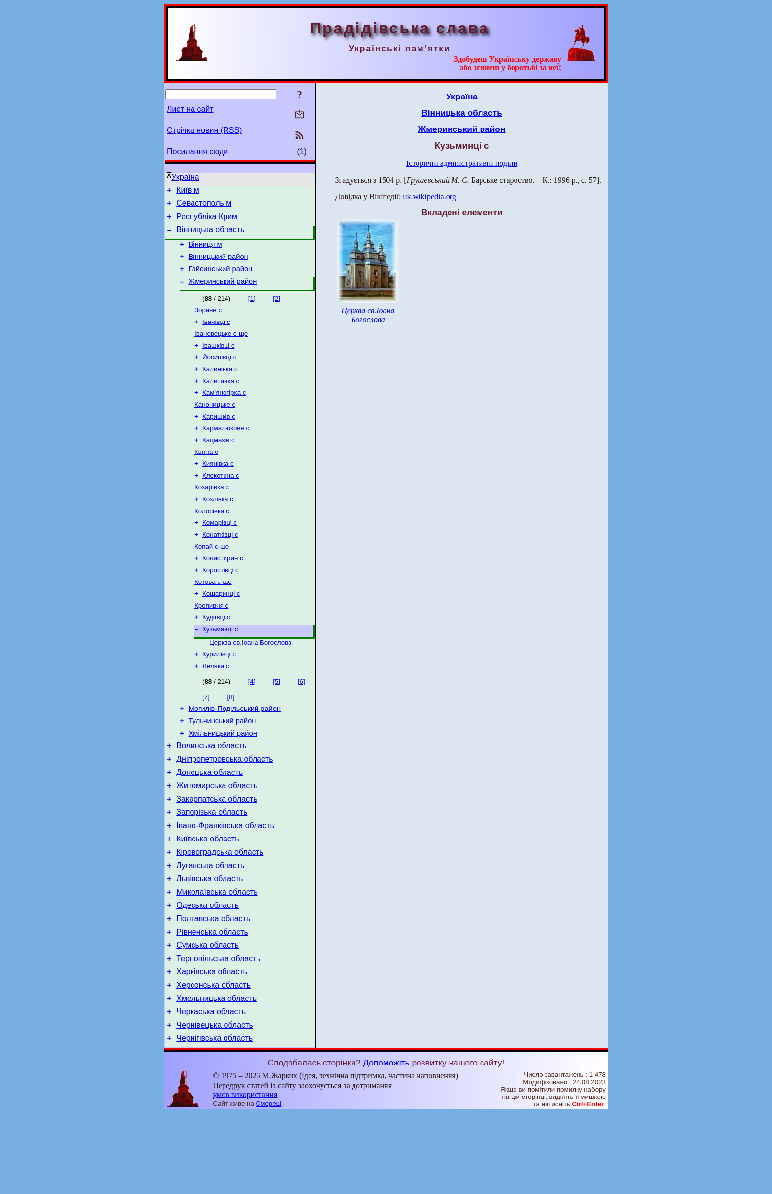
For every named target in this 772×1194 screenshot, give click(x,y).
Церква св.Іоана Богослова (250, 682)
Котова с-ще (213, 617)
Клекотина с (220, 502)
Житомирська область (216, 838)
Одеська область (207, 971)
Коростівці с (220, 604)
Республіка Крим (206, 221)
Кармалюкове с (225, 450)
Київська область (207, 897)
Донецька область (209, 823)
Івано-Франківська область (225, 882)
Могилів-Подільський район (235, 752)
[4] (252, 724)
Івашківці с (218, 361)
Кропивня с (211, 642)
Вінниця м (205, 252)
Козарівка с (211, 514)
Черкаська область (211, 1089)
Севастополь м (203, 206)
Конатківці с (220, 566)
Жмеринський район (223, 293)
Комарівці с (219, 553)
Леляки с (215, 708)
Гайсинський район (221, 279)
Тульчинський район (222, 766)
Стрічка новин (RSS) (204, 130)
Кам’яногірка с (224, 412)
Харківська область (211, 1045)
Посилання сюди (197, 151)
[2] (276, 310)
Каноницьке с (214, 425)
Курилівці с (219, 695)
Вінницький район (218, 265)
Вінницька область (210, 235)
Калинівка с (220, 386)
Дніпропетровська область (224, 809)
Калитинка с (220, 399)
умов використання (245, 1175)
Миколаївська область (216, 956)
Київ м (187, 191)
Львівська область (209, 941)
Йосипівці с (219, 374)
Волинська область (211, 794)
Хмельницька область (216, 1074)
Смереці (269, 1184)
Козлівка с (217, 527)
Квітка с (206, 476)
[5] (276, 724)
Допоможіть (386, 1143)
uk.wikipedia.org (429, 197)
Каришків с (218, 438)
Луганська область (210, 927)
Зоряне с (208, 322)
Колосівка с (211, 540)
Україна (185, 177)
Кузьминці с (220, 668)
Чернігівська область (214, 1119)
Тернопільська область (218, 1030)
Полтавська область (213, 986)
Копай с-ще (211, 578)
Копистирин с (222, 591)
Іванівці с (216, 335)
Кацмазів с (218, 463)
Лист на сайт (190, 109)
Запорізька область (211, 868)
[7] (206, 739)
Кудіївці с (216, 655)
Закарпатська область (216, 853)
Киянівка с (218, 489)
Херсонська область (213, 1060)
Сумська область (207, 1015)
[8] (231, 739)
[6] (301, 724)
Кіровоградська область (219, 912)
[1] (252, 310)
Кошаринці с (221, 630)
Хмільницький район (223, 780)
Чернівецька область (214, 1104)
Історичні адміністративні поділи (461, 163)
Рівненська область (212, 1001)
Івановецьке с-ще (221, 348)
